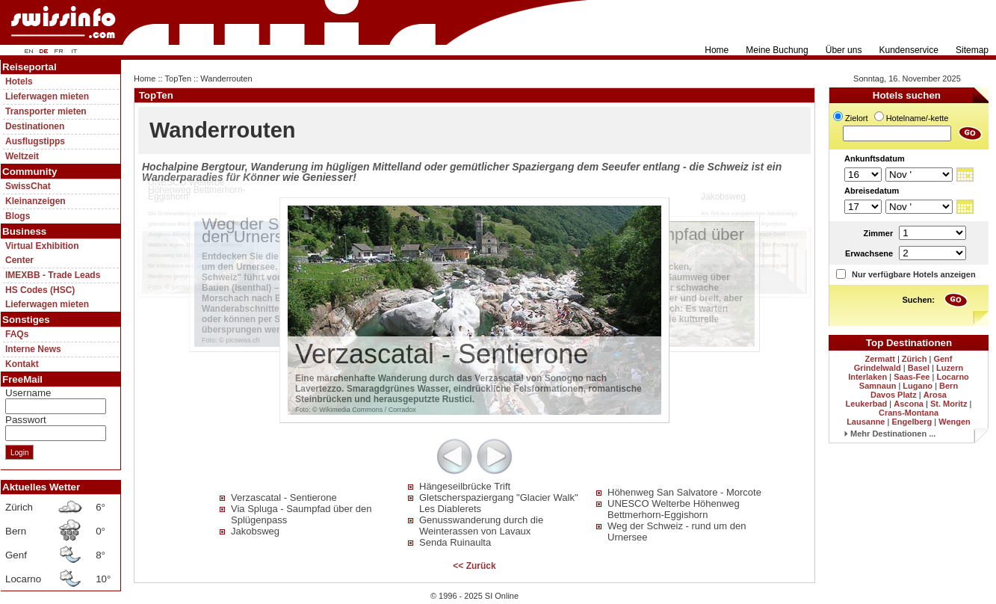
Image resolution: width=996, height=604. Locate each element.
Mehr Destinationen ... (889, 433)
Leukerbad (867, 403)
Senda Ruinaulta (455, 542)
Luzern (949, 367)
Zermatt (880, 358)
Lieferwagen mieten (47, 96)
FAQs (16, 334)
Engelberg (911, 421)
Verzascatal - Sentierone (284, 497)
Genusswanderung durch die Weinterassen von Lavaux (481, 525)
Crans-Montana (908, 412)
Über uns (844, 50)
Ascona (909, 403)
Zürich (914, 358)
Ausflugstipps (35, 141)
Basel (919, 367)
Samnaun (878, 385)
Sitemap (972, 50)
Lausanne (866, 421)
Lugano (917, 385)
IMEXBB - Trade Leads (52, 275)
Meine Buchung (777, 50)
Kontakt (22, 364)
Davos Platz (893, 394)
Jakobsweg (255, 531)
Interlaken (867, 376)
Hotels (19, 81)
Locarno (952, 376)
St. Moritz (949, 403)
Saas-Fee (912, 376)
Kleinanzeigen (35, 201)
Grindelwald (877, 367)
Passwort (25, 419)
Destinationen (34, 126)
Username (28, 392)
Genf (942, 358)
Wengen (954, 421)
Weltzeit (22, 156)
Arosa (935, 394)
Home (717, 50)
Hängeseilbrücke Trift (464, 486)
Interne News (33, 349)
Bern (948, 385)
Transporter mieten (46, 111)
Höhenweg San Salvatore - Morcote (684, 492)
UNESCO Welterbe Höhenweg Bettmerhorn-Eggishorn (673, 509)
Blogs (17, 216)
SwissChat (28, 186)
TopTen (178, 78)
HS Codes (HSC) (40, 290)
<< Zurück (474, 566)
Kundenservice (908, 50)
